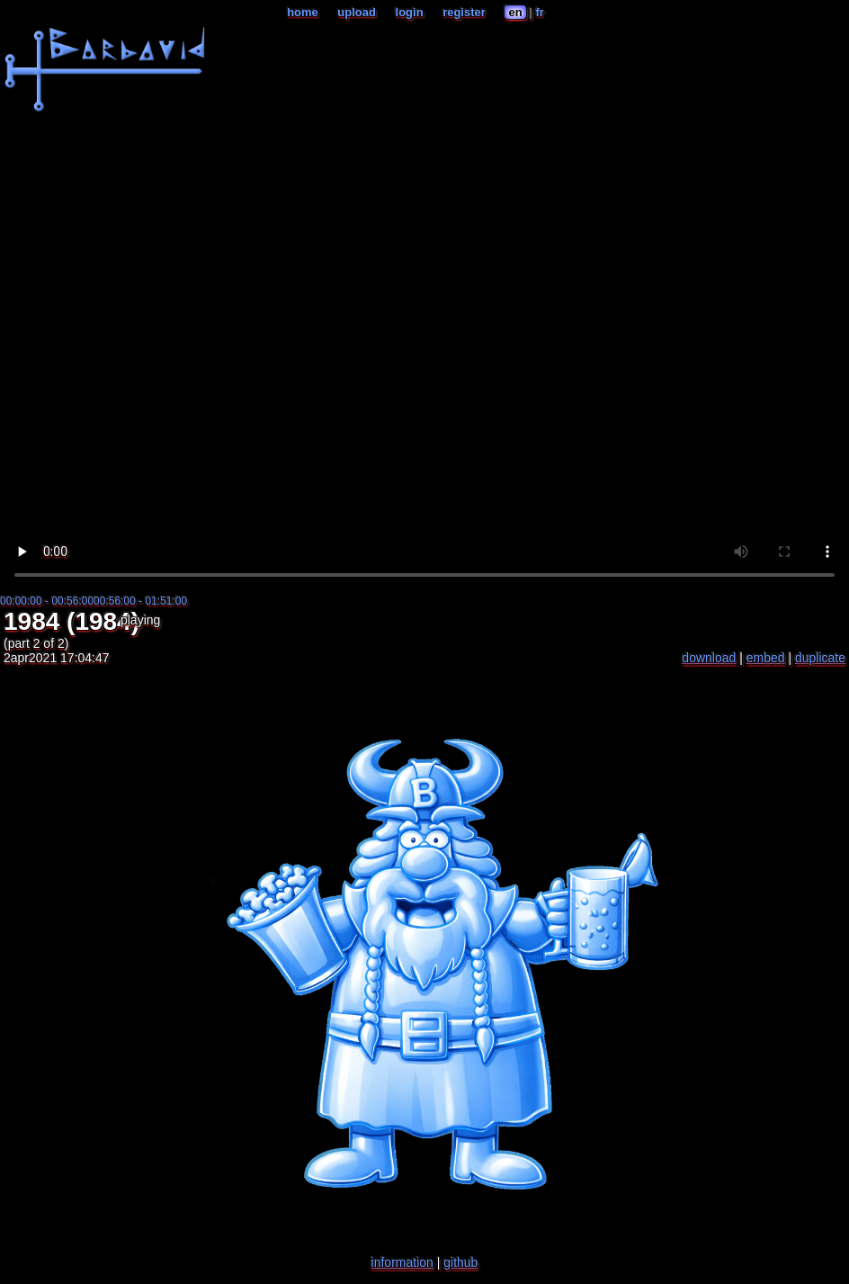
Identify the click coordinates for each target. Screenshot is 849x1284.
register (464, 12)
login (410, 12)
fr (539, 12)
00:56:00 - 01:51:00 (140, 601)
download (709, 658)
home (302, 12)
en (515, 12)
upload (356, 12)
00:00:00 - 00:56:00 (47, 601)
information (402, 1262)
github (460, 1262)
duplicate (820, 658)
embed (765, 658)
